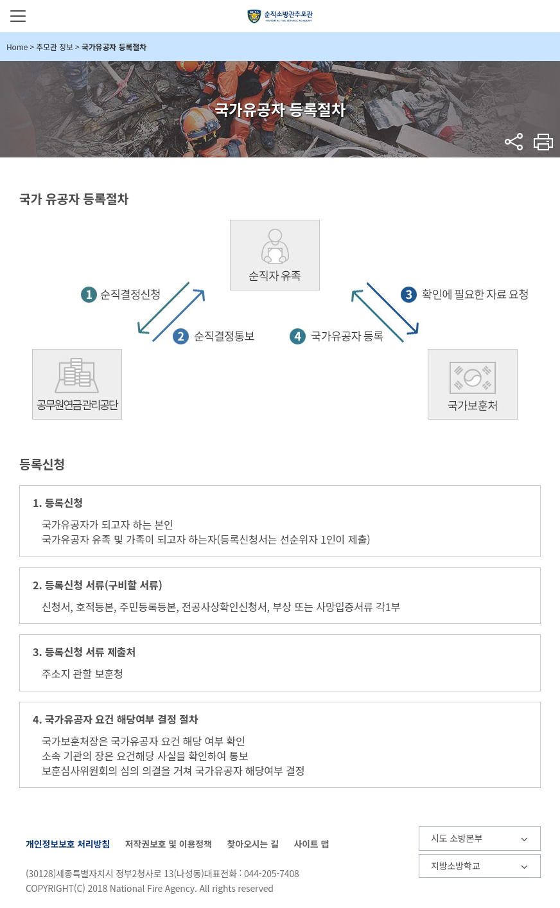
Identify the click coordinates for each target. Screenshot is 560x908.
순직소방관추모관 (280, 16)
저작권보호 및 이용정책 (168, 843)
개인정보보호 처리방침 (68, 843)
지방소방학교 (455, 865)
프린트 (544, 142)
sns (514, 142)
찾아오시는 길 (252, 843)
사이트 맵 (311, 843)
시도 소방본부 (456, 838)
